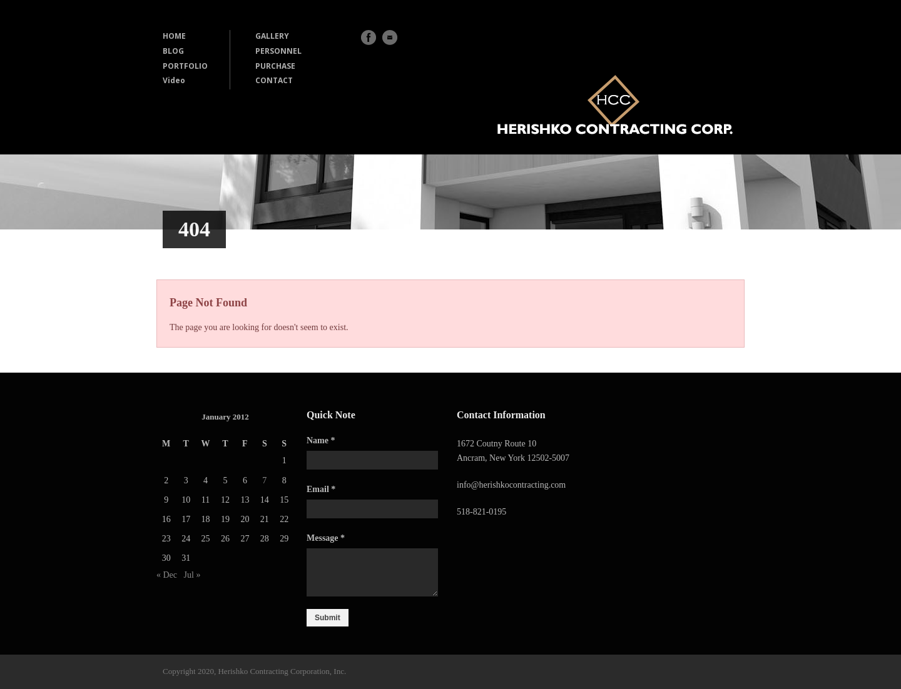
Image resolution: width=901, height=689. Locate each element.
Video (174, 80)
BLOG (173, 51)
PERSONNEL (278, 51)
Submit (327, 617)
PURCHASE (275, 66)
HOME (174, 36)
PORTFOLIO (185, 66)
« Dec (166, 575)
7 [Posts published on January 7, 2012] (264, 480)
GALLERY (272, 36)
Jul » (192, 575)
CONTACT (274, 80)
